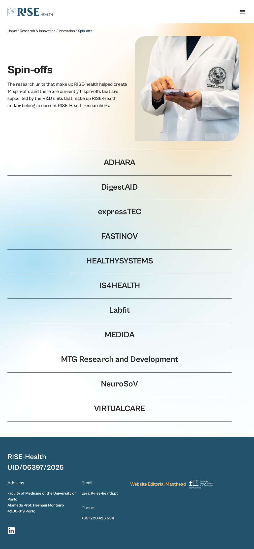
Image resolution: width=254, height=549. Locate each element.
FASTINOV (119, 236)
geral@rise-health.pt (100, 493)
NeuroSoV (119, 384)
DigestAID (119, 187)
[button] (242, 11)
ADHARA (119, 162)
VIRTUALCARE (119, 408)
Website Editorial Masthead (158, 484)
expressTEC (119, 211)
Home (12, 31)
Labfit (119, 310)
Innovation (67, 31)
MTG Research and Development (119, 359)
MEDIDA (119, 334)
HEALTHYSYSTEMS (119, 261)
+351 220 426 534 (98, 518)
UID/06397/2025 (35, 467)
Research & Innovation (38, 31)
